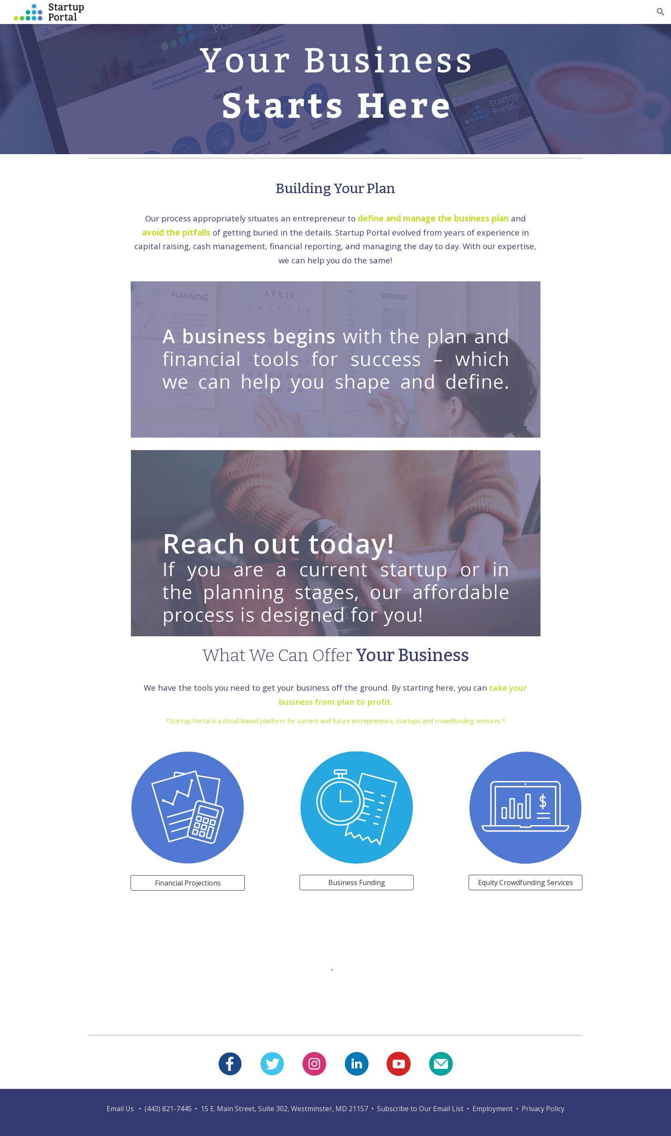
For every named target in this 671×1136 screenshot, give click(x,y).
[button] (660, 12)
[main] (335, 189)
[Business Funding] (356, 882)
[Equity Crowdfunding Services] (525, 882)
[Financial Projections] (187, 882)
